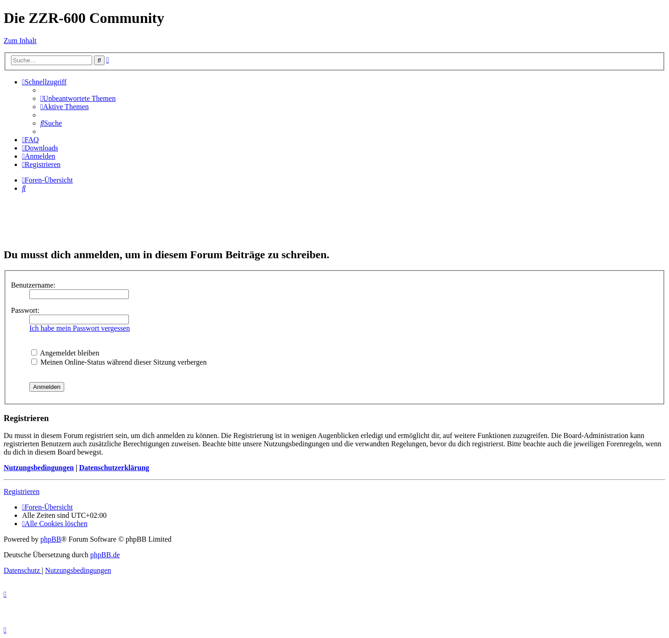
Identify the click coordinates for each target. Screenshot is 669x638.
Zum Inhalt (20, 40)
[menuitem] (78, 98)
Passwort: (25, 310)
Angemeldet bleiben (65, 353)
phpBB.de (105, 555)
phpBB (50, 539)
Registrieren (21, 491)
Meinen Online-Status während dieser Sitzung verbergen (119, 362)
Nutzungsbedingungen (39, 468)
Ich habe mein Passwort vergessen (79, 328)
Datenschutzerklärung (114, 468)
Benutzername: (33, 285)
